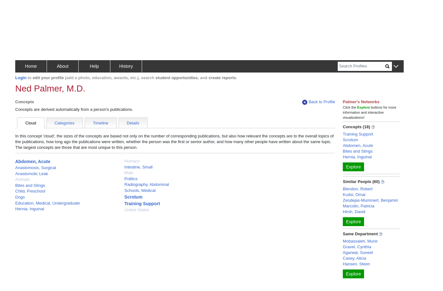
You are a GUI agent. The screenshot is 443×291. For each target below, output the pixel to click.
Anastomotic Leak (31, 173)
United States (136, 209)
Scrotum (133, 196)
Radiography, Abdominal (146, 184)
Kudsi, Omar (354, 194)
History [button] (126, 66)
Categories (65, 123)
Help (94, 66)
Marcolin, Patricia (359, 206)
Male (128, 172)
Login (20, 77)
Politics (130, 178)
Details (133, 123)
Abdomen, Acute (32, 161)
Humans (132, 161)
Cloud (30, 123)
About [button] (62, 66)
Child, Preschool (30, 191)
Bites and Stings (30, 185)
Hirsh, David (354, 211)
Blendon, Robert (358, 189)
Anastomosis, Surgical (35, 167)
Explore (353, 166)
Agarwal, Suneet (358, 252)
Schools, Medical (139, 190)
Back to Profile (318, 102)
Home (31, 66)
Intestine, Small (138, 167)
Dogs (20, 197)
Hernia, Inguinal (29, 208)
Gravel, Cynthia (357, 246)
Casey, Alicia (354, 258)
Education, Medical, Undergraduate (47, 203)
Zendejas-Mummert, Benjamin (370, 200)
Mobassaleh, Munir (360, 241)
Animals (22, 179)
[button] (396, 66)
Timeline (100, 123)
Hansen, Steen (356, 264)
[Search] (361, 66)
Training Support (142, 203)
